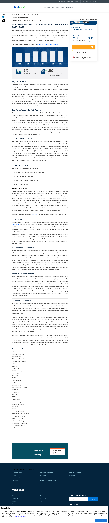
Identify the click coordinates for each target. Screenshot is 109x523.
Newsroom (43, 498)
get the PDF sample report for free (47, 44)
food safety (15, 224)
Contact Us (15, 498)
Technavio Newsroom (19, 14)
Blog (83, 1)
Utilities (42, 478)
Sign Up (93, 499)
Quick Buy (84, 47)
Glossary (14, 501)
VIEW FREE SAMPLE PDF (82, 52)
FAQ (87, 1)
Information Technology (75, 472)
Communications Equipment (48, 480)
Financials (15, 480)
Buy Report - (80, 28)
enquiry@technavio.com (66, 1)
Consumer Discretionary (47, 472)
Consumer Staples (33, 14)
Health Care (15, 475)
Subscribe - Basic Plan (79, 37)
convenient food (33, 33)
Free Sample (35, 214)
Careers (14, 504)
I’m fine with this (101, 520)
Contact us (93, 1)
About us (77, 1)
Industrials (72, 475)
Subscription (69, 7)
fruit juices (35, 92)
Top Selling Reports (49, 7)
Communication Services (19, 478)
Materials (43, 475)
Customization (60, 7)
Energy (71, 478)
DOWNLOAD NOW (57, 451)
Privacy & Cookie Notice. (20, 516)
